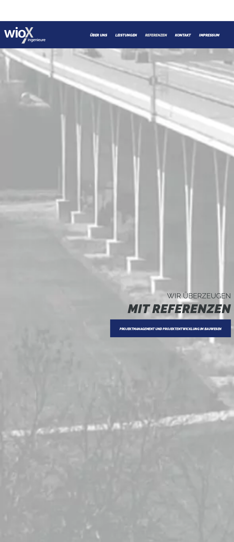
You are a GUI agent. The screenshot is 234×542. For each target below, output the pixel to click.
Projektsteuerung (40, 441)
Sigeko (26, 478)
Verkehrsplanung (39, 487)
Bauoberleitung (37, 450)
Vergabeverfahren (40, 469)
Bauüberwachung (38, 460)
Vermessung (32, 496)
